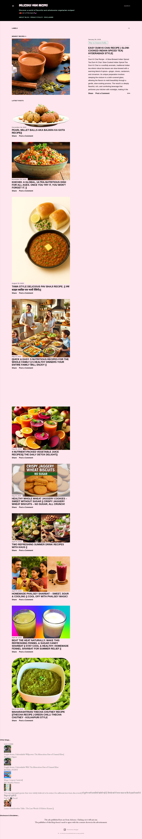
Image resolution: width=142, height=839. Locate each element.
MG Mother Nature (12, 782)
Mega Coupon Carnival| (13, 780)
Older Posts (125, 728)
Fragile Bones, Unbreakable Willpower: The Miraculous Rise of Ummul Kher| (34, 754)
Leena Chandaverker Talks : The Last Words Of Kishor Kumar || (29, 808)
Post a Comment (102, 93)
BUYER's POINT (11, 769)
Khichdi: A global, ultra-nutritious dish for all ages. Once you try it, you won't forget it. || (39, 185)
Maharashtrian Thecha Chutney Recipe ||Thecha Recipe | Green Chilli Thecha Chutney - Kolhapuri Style (38, 715)
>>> (128, 93)
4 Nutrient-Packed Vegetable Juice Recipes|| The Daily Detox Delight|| (35, 453)
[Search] (127, 6)
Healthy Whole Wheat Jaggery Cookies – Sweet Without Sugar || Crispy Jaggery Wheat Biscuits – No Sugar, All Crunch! (39, 501)
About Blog (24, 17)
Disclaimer (48, 17)
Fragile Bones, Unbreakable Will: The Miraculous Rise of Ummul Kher (31, 767)
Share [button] (90, 93)
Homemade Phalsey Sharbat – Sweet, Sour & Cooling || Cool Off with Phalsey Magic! (40, 595)
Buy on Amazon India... (98, 42)
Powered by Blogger (71, 829)
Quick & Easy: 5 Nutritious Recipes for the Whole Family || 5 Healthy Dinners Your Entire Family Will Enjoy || (40, 362)
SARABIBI (8, 744)
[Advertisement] (41, 388)
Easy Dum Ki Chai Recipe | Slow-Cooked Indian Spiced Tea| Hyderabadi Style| (108, 50)
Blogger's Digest (10, 757)
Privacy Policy (36, 17)
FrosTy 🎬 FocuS (11, 798)
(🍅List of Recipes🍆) (28, 13)
